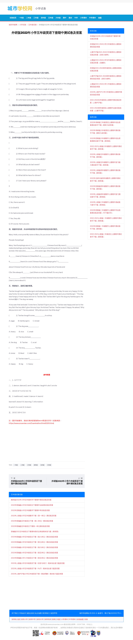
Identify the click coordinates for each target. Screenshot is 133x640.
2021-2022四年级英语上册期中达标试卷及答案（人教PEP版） (105, 109)
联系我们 (46, 613)
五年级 (50, 18)
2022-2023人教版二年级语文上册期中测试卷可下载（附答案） (106, 235)
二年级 (28, 18)
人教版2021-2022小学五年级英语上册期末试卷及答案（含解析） (105, 61)
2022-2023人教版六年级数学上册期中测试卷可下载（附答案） (106, 147)
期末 (70, 18)
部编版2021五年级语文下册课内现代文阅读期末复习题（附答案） (35, 532)
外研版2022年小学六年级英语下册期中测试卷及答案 (105, 37)
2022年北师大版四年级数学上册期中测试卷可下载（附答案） (105, 179)
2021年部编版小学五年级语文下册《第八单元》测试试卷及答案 (34, 537)
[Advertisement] (47, 56)
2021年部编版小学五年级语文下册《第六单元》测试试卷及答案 (34, 547)
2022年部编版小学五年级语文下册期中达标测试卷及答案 (32, 505)
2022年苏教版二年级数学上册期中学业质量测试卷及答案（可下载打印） (105, 211)
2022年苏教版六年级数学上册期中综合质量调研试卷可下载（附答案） (105, 139)
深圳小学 (24, 619)
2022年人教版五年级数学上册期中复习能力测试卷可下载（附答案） (105, 163)
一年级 (21, 18)
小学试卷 (22, 25)
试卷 (86, 619)
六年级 (58, 18)
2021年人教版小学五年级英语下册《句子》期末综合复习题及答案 (35, 569)
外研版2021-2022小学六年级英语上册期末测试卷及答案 (105, 45)
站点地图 (38, 613)
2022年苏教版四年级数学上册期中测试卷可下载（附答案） (105, 187)
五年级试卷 (32, 25)
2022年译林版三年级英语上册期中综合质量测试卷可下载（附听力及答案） (105, 123)
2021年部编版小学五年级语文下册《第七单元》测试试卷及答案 (34, 542)
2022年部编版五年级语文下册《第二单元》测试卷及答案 (32, 521)
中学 (76, 18)
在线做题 (80, 619)
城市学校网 (13, 25)
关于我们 (15, 613)
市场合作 (22, 613)
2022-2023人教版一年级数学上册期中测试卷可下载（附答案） (106, 219)
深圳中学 (32, 619)
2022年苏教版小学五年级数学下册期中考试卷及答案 (30, 510)
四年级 (43, 18)
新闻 (53, 619)
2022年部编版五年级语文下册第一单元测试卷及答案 (30, 526)
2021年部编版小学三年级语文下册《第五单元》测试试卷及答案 (34, 558)
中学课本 (92, 18)
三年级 (35, 18)
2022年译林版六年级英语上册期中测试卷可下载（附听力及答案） (105, 131)
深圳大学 (40, 619)
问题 (58, 619)
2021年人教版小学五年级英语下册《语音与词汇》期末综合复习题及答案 (38, 563)
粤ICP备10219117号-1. (113, 613)
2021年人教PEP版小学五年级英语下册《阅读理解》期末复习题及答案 (37, 574)
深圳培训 (47, 619)
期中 (64, 18)
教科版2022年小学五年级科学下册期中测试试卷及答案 (31, 500)
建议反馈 (30, 613)
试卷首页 (13, 18)
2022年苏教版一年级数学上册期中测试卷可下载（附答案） (105, 227)
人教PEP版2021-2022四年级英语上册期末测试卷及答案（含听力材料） (105, 77)
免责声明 (53, 613)
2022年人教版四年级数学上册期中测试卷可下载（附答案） (105, 171)
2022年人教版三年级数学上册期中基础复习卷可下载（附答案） (105, 203)
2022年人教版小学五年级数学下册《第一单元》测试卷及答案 (33, 516)
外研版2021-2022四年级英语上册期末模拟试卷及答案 (105, 69)
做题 (100, 18)
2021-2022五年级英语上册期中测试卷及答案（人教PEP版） (105, 101)
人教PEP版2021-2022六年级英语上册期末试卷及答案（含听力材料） (105, 53)
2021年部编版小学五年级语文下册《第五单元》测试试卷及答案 (34, 553)
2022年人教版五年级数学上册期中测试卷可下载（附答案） (105, 155)
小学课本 (83, 18)
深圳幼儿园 (16, 619)
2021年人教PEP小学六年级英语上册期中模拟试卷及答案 (106, 93)
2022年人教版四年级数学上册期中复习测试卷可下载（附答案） (105, 195)
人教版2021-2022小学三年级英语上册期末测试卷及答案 (105, 85)
